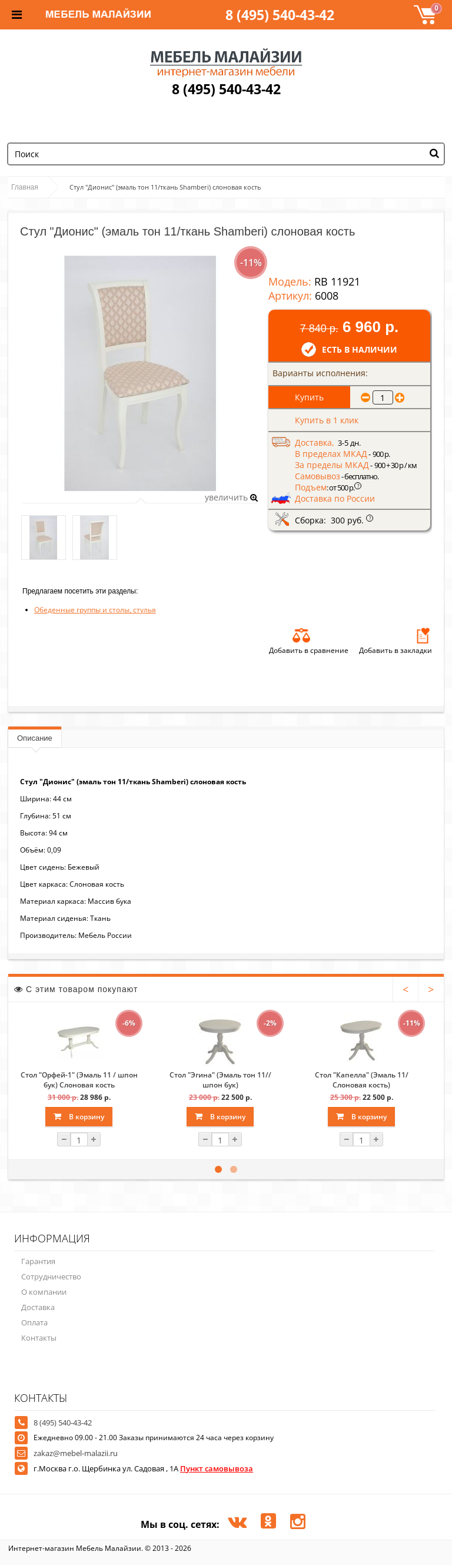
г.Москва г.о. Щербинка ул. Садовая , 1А (143, 1468)
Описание (34, 738)
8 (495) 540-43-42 (279, 14)
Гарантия (38, 1261)
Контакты (38, 1337)
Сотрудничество (51, 1276)
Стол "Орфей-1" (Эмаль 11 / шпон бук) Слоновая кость (79, 1080)
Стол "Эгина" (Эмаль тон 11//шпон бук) (220, 1080)
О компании (44, 1292)
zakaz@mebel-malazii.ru (76, 1453)
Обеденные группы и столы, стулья (95, 610)
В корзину (79, 1117)
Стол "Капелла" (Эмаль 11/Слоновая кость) (361, 1080)
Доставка (38, 1307)
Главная (24, 187)
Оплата (34, 1322)
